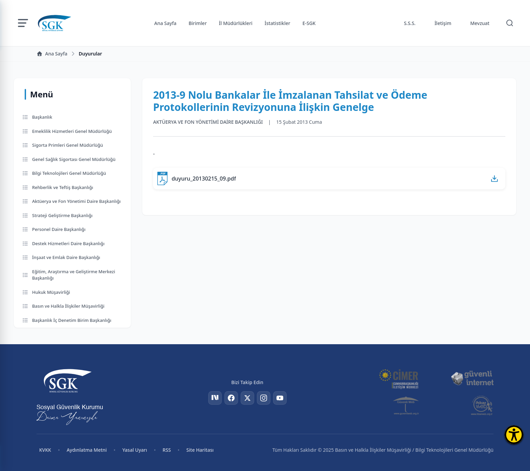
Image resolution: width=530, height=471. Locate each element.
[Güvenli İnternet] (472, 378)
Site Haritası (200, 450)
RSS (167, 450)
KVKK (45, 450)
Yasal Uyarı (134, 450)
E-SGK (309, 23)
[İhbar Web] (481, 405)
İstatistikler (277, 23)
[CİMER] (398, 378)
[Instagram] (263, 398)
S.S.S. (410, 23)
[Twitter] (247, 398)
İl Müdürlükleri (235, 23)
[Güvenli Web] (406, 405)
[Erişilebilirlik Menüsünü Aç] (514, 434)
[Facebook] (231, 398)
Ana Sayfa (165, 23)
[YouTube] (280, 398)
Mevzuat (479, 23)
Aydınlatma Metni (87, 450)
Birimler (198, 23)
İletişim (442, 23)
